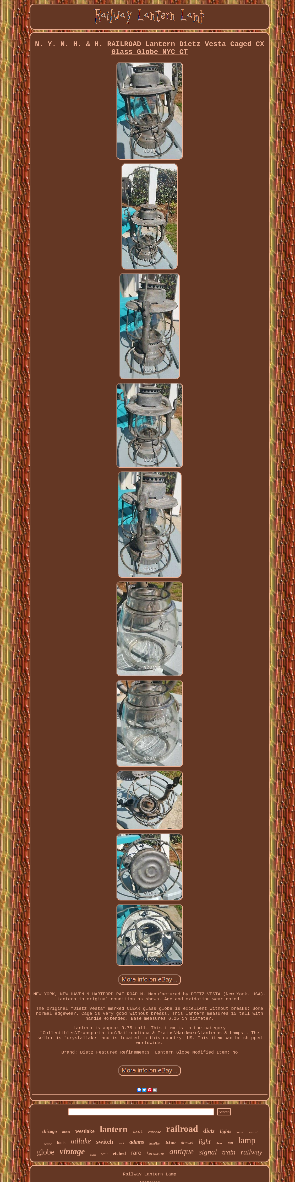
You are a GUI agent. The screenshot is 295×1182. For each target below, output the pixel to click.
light (205, 1141)
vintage (72, 1151)
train (229, 1152)
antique (181, 1151)
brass (66, 1132)
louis (61, 1142)
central (253, 1132)
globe (45, 1151)
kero (240, 1132)
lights (225, 1131)
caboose (154, 1132)
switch (104, 1141)
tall (230, 1143)
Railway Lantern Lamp (149, 1174)
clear (219, 1143)
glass (93, 1154)
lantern (114, 1129)
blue (171, 1143)
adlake (81, 1141)
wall (104, 1154)
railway (251, 1152)
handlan (154, 1143)
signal (208, 1152)
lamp (246, 1140)
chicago (49, 1131)
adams (136, 1142)
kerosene (155, 1153)
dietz (209, 1130)
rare (136, 1152)
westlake (85, 1131)
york (121, 1143)
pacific (48, 1143)
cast (138, 1132)
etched (119, 1153)
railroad (182, 1129)
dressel (187, 1142)
